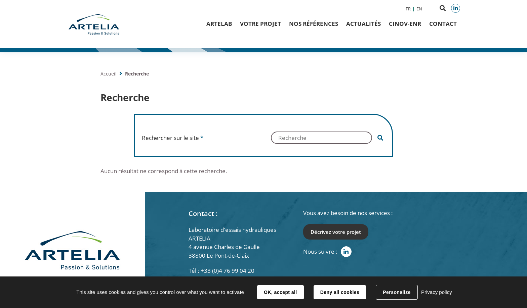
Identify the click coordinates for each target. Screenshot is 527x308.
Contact (443, 24)
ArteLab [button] (219, 24)
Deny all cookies (339, 292)
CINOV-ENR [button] (405, 24)
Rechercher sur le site (172, 138)
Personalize (396, 292)
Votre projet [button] (260, 24)
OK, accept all (280, 292)
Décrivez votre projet (336, 231)
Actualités (363, 24)
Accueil (108, 73)
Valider (380, 138)
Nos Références (313, 24)
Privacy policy (436, 292)
